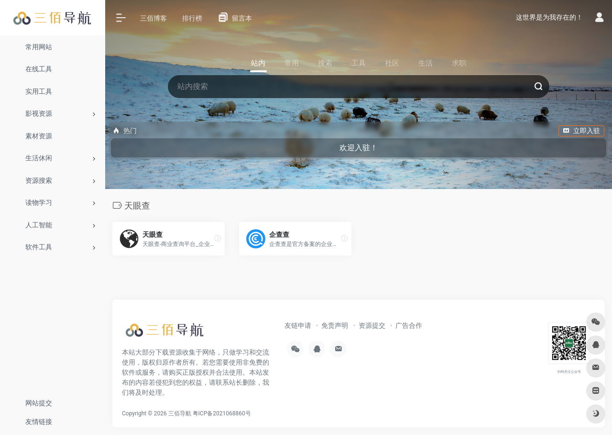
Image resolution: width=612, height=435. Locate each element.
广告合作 (408, 325)
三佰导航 (179, 413)
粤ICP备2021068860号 (222, 413)
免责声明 (334, 325)
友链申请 (297, 325)
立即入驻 (581, 130)
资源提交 (372, 325)
